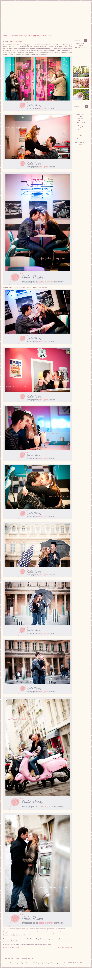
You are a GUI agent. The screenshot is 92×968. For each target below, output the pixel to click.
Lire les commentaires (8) (64, 947)
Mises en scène (81, 122)
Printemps (19, 41)
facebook (75, 59)
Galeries (35, 29)
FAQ (17, 959)
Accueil (9, 29)
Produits (80, 135)
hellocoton (84, 59)
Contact (71, 29)
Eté (81, 128)
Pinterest (78, 59)
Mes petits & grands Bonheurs (80, 143)
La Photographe (21, 29)
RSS (75, 61)
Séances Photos (48, 29)
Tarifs (60, 29)
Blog (80, 32)
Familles (80, 118)
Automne (80, 130)
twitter (81, 59)
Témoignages (9, 959)
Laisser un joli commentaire (11, 947)
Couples (12, 41)
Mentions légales (27, 959)
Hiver (80, 132)
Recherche (81, 103)
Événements (80, 139)
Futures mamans (80, 114)
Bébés (80, 116)
